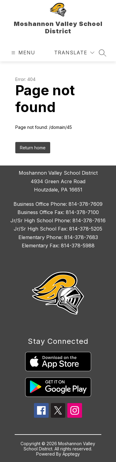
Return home (33, 147)
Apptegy (71, 454)
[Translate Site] (74, 52)
